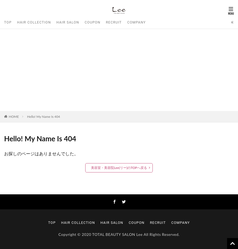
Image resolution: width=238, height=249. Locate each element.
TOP (8, 22)
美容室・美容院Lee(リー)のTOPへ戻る (119, 168)
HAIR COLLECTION (34, 22)
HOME (14, 117)
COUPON (93, 22)
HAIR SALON (67, 22)
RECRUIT (114, 22)
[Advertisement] (119, 70)
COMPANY (136, 22)
